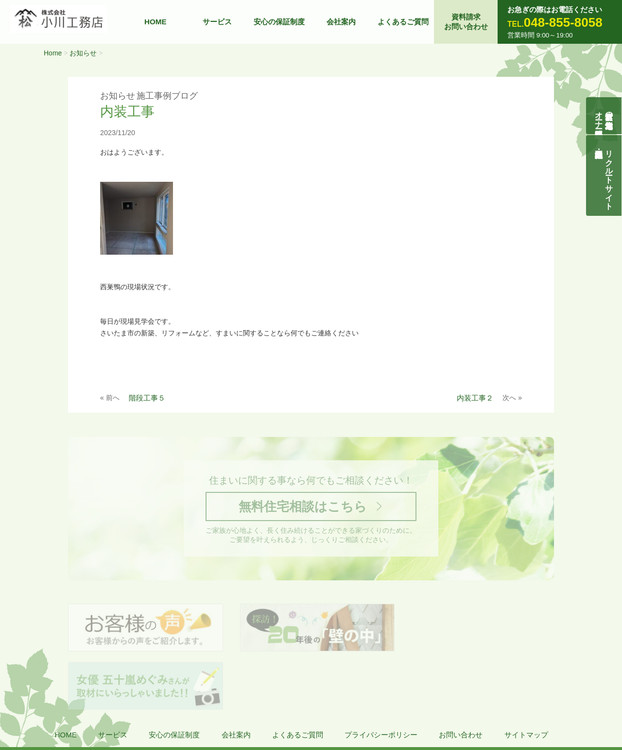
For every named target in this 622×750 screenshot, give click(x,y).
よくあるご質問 (403, 21)
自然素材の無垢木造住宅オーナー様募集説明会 (604, 115)
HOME (155, 21)
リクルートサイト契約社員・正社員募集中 (609, 175)
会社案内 (341, 21)
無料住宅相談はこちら (302, 506)
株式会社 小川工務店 (70, 706)
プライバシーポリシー (381, 678)
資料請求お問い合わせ (466, 22)
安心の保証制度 (279, 21)
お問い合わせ (461, 678)
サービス (217, 21)
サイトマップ (526, 678)
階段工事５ (147, 398)
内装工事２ (475, 398)
